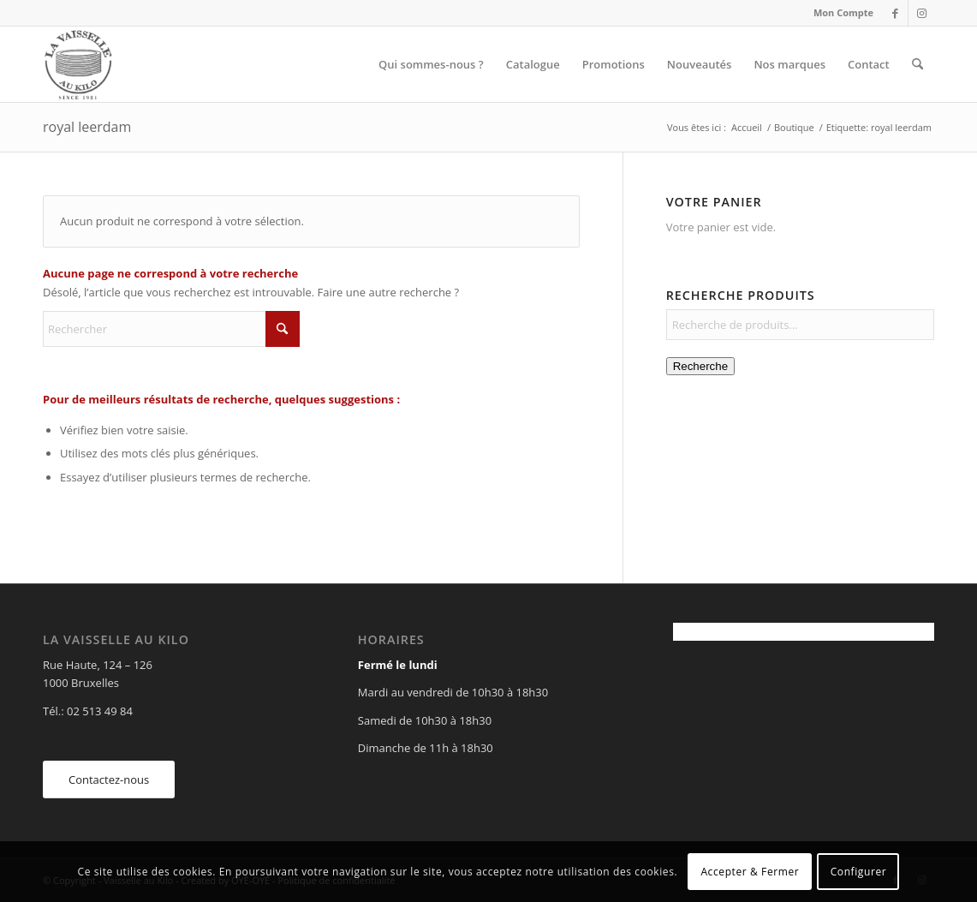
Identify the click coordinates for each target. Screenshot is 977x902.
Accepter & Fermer (749, 871)
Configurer (859, 871)
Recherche (700, 366)
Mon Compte (843, 12)
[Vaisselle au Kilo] (78, 64)
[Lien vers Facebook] (895, 13)
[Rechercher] (917, 64)
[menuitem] (839, 13)
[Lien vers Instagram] (921, 13)
